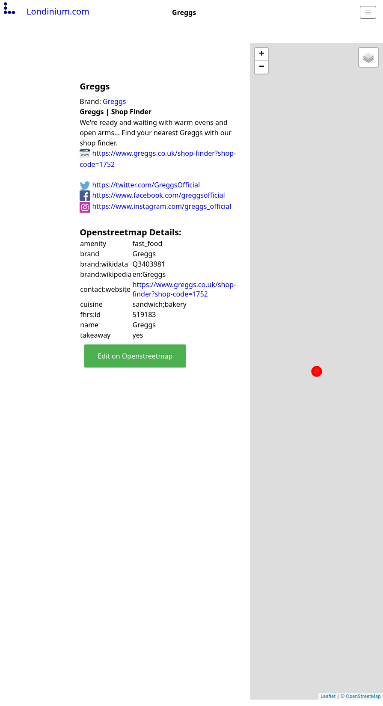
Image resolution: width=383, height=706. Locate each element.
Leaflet (328, 696)
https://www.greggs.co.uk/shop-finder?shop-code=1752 (184, 289)
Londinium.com (45, 11)
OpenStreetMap (363, 696)
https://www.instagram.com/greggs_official (155, 206)
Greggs (114, 101)
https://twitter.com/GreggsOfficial (140, 185)
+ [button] (261, 54)
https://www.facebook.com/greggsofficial (152, 195)
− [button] (261, 67)
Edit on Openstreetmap (135, 356)
